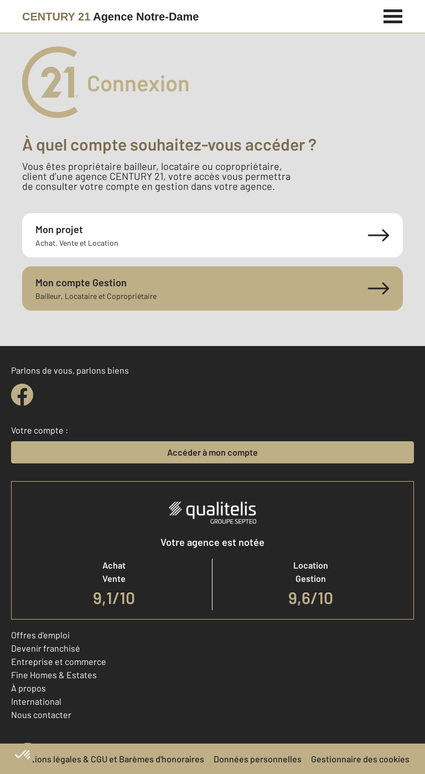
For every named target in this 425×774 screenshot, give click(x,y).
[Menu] (393, 15)
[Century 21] (110, 17)
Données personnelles (258, 759)
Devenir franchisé (45, 648)
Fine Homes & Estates (54, 674)
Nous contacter (41, 714)
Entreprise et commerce (58, 661)
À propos (28, 688)
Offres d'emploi (40, 634)
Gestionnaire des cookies (360, 759)
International (36, 701)
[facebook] (22, 395)
